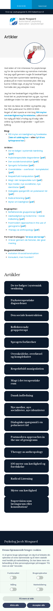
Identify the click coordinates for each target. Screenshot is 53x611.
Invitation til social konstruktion (23, 253)
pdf (43, 157)
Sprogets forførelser (18, 165)
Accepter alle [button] (39, 605)
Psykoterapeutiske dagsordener (23, 157)
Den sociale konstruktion (20, 161)
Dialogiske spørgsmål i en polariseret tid (27, 191)
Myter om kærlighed (18, 201)
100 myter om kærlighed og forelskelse (27, 134)
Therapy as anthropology (20, 229)
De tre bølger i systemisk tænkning (25, 150)
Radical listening (16, 198)
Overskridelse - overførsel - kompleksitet (28, 169)
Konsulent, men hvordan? (21, 257)
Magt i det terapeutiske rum (22, 180)
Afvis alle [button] (14, 605)
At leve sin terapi (35, 237)
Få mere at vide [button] (26, 598)
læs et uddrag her (19, 137)
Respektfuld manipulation (21, 176)
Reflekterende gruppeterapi (22, 212)
